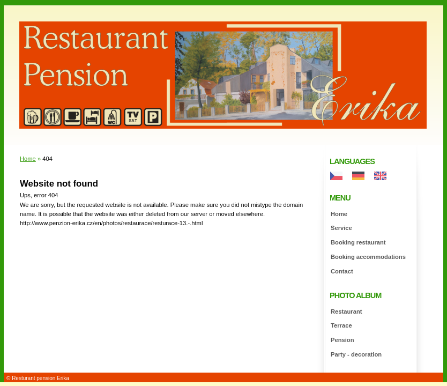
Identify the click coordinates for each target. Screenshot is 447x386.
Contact (342, 271)
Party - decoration (356, 354)
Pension (342, 340)
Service (341, 228)
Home (339, 214)
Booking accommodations (368, 257)
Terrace (341, 325)
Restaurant (346, 311)
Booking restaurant (358, 242)
